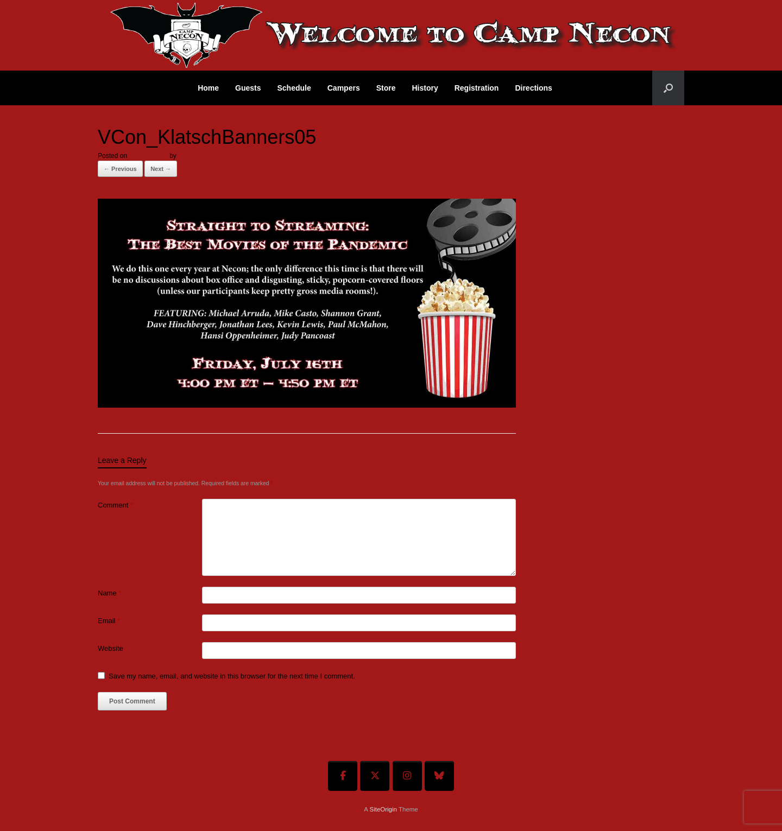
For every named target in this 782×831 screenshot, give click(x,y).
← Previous (120, 169)
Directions (533, 88)
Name (109, 593)
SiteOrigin (383, 809)
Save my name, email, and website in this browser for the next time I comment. (232, 676)
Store (386, 88)
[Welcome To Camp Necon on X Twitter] (374, 776)
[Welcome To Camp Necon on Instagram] (407, 776)
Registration (477, 88)
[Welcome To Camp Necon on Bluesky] (439, 776)
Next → (160, 169)
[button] (668, 88)
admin (187, 156)
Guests (248, 88)
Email (109, 621)
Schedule (294, 88)
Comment (115, 505)
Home (208, 88)
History (425, 88)
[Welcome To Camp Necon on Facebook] (342, 776)
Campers (343, 88)
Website (110, 648)
